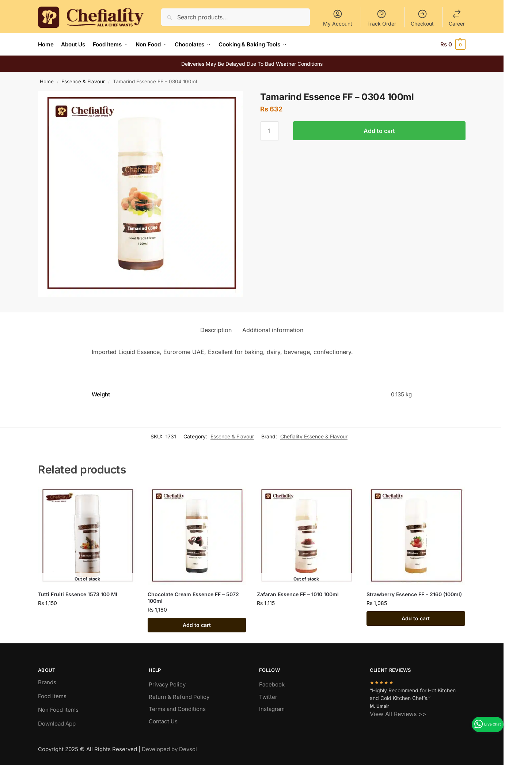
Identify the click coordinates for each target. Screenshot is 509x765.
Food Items (52, 695)
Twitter (268, 696)
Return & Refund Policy (179, 696)
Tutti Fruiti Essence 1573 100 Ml (77, 594)
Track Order (381, 18)
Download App (57, 723)
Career (457, 18)
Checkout (422, 18)
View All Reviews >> (398, 713)
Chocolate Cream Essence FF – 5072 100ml (193, 597)
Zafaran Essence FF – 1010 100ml (298, 594)
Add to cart (379, 130)
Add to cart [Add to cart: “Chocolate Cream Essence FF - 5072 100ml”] (197, 625)
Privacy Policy (167, 684)
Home (47, 81)
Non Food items (59, 709)
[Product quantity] (269, 130)
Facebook (272, 684)
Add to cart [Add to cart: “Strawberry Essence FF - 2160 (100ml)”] (416, 618)
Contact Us (163, 721)
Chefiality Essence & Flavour (313, 436)
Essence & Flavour (83, 81)
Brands (47, 682)
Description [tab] (216, 329)
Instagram (272, 708)
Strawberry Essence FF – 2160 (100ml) (414, 594)
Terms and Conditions (177, 708)
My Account (337, 18)
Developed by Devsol (169, 749)
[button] (453, 45)
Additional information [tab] (272, 329)
